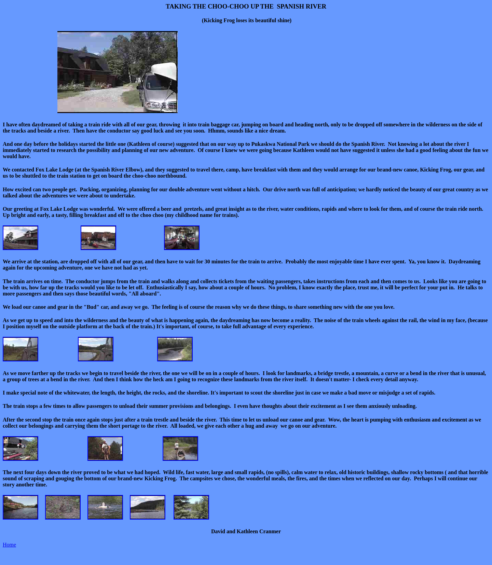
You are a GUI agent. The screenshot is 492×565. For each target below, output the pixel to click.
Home (9, 545)
